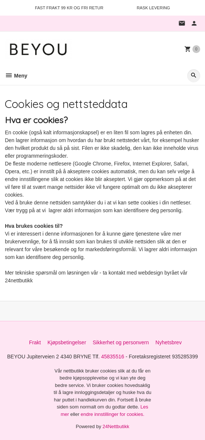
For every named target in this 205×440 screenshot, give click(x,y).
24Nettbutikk (115, 426)
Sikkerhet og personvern (121, 342)
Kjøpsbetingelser (66, 342)
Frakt (35, 342)
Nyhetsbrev (168, 342)
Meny (16, 76)
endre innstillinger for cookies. (112, 414)
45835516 (112, 356)
